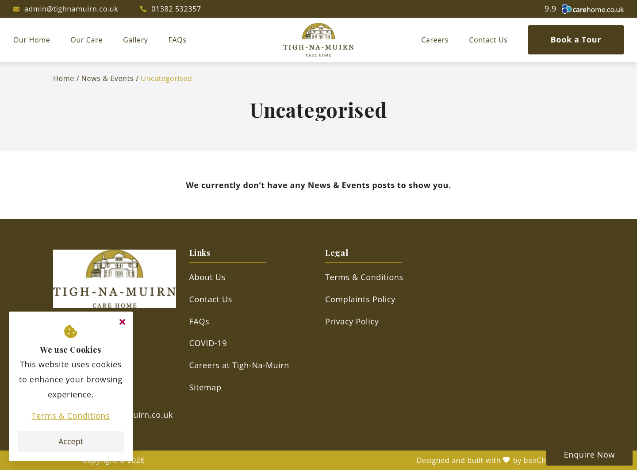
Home (63, 78)
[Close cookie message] (122, 322)
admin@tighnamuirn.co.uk (71, 9)
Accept (70, 441)
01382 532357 (176, 9)
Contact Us (210, 299)
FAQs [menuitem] (178, 40)
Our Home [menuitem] (31, 40)
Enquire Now (589, 454)
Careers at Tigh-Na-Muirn (239, 365)
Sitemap (205, 387)
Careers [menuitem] (435, 40)
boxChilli (539, 460)
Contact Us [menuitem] (488, 40)
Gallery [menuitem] (135, 40)
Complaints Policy (360, 299)
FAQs (199, 321)
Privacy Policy (352, 321)
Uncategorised (166, 78)
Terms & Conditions (71, 415)
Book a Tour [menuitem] (576, 39)
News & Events (107, 78)
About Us (207, 277)
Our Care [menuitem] (86, 40)
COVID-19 (208, 343)
